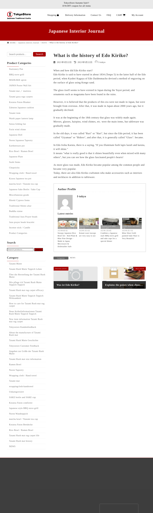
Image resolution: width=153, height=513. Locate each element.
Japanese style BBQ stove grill (108, 227)
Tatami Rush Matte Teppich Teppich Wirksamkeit (26, 297)
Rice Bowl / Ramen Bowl (67, 228)
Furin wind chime (17, 129)
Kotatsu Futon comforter (21, 403)
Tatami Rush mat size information (25, 359)
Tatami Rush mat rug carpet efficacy (26, 290)
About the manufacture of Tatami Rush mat (25, 334)
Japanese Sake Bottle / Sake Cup (24, 189)
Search (39, 54)
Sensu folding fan (17, 124)
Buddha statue (16, 211)
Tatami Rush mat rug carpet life (24, 435)
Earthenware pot (17, 146)
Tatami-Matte (15, 264)
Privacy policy (18, 496)
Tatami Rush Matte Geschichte (23, 340)
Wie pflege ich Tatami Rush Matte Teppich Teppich (25, 283)
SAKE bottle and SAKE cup (131, 227)
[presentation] (119, 508)
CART (14, 502)
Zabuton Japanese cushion (21, 107)
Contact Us (17, 507)
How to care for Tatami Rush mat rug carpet (27, 304)
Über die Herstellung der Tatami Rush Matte (27, 276)
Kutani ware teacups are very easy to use (87, 234)
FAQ (13, 490)
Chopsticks (14, 168)
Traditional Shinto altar (20, 206)
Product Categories (18, 233)
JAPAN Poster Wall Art (20, 85)
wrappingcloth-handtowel (21, 386)
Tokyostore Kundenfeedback (22, 327)
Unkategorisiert (16, 392)
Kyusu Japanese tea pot (20, 178)
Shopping (16, 479)
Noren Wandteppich (18, 414)
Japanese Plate (16, 157)
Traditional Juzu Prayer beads (23, 217)
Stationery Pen (16, 69)
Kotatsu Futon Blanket (20, 102)
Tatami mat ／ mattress (20, 91)
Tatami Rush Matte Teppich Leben (25, 269)
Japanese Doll (15, 135)
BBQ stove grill (16, 75)
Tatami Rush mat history (20, 441)
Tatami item (14, 113)
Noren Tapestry (16, 370)
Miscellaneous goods (19, 195)
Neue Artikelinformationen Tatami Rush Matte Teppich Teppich (25, 312)
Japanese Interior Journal (24, 473)
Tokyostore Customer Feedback (24, 346)
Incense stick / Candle (19, 228)
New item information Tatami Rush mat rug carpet (26, 320)
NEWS (72, 258)
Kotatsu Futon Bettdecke (21, 425)
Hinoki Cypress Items (19, 200)
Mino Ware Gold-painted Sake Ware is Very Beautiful (130, 235)
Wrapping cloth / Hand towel (23, 173)
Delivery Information (22, 485)
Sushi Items (14, 162)
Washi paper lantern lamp (21, 119)
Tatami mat (14, 381)
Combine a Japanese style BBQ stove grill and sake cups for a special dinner (109, 237)
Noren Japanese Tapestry (21, 140)
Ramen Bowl (15, 365)
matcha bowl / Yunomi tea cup (88, 227)
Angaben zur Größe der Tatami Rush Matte (26, 352)
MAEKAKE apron (17, 80)
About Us (16, 467)
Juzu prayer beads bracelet (21, 222)
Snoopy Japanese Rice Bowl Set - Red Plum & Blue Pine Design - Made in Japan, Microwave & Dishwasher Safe (67, 240)
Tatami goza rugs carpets (21, 97)
